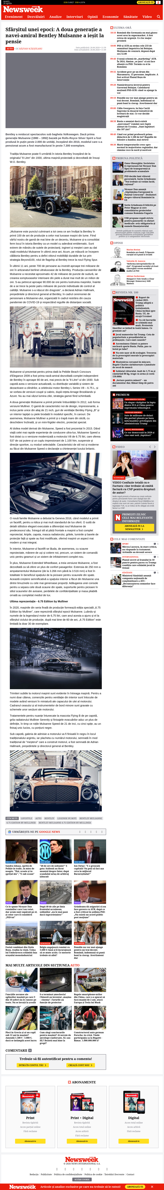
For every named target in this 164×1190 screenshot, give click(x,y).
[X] (65, 1169)
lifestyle (26, 818)
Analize (55, 17)
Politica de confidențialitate (68, 1174)
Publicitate (46, 1174)
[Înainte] (103, 90)
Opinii (93, 17)
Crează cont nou (81, 1065)
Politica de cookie (93, 1174)
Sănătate (130, 17)
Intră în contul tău (33, 1065)
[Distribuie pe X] (85, 832)
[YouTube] (74, 1169)
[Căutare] (159, 16)
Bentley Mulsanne (91, 818)
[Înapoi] (9, 90)
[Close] (152, 1187)
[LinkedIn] (99, 1169)
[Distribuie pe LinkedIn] (91, 832)
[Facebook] (57, 1169)
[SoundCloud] (107, 1169)
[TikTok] (90, 1169)
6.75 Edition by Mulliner (21, 822)
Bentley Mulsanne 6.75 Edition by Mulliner (65, 822)
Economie (111, 17)
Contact (130, 1174)
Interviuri (75, 17)
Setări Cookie (82, 1179)
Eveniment (14, 17)
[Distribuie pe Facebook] (80, 832)
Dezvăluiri (36, 17)
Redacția (34, 1174)
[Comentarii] (102, 832)
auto (38, 818)
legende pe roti (66, 818)
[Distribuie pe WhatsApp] (96, 832)
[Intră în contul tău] (158, 2)
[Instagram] (82, 1169)
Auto (10, 48)
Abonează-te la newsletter (134, 527)
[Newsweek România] (23, 9)
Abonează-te (146, 2)
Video (147, 17)
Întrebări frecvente (114, 1174)
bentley (49, 818)
